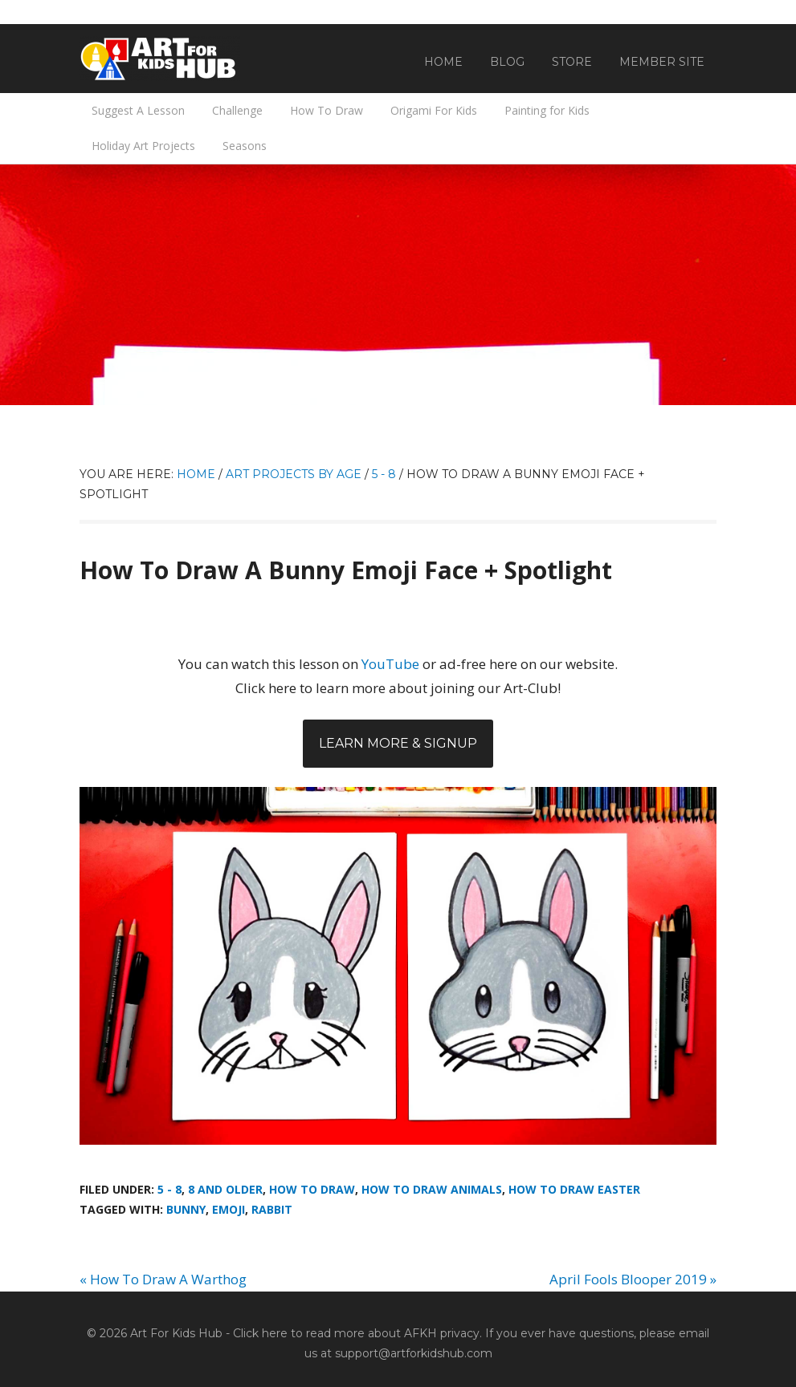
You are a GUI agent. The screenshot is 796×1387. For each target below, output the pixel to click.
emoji (228, 1209)
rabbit (271, 1209)
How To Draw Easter (574, 1189)
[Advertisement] (398, 284)
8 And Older (225, 1189)
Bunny (186, 1209)
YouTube (390, 664)
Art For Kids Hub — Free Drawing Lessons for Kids (160, 58)
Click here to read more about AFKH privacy (356, 1333)
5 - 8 (169, 1189)
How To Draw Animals (431, 1189)
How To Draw (312, 1189)
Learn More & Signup (398, 743)
